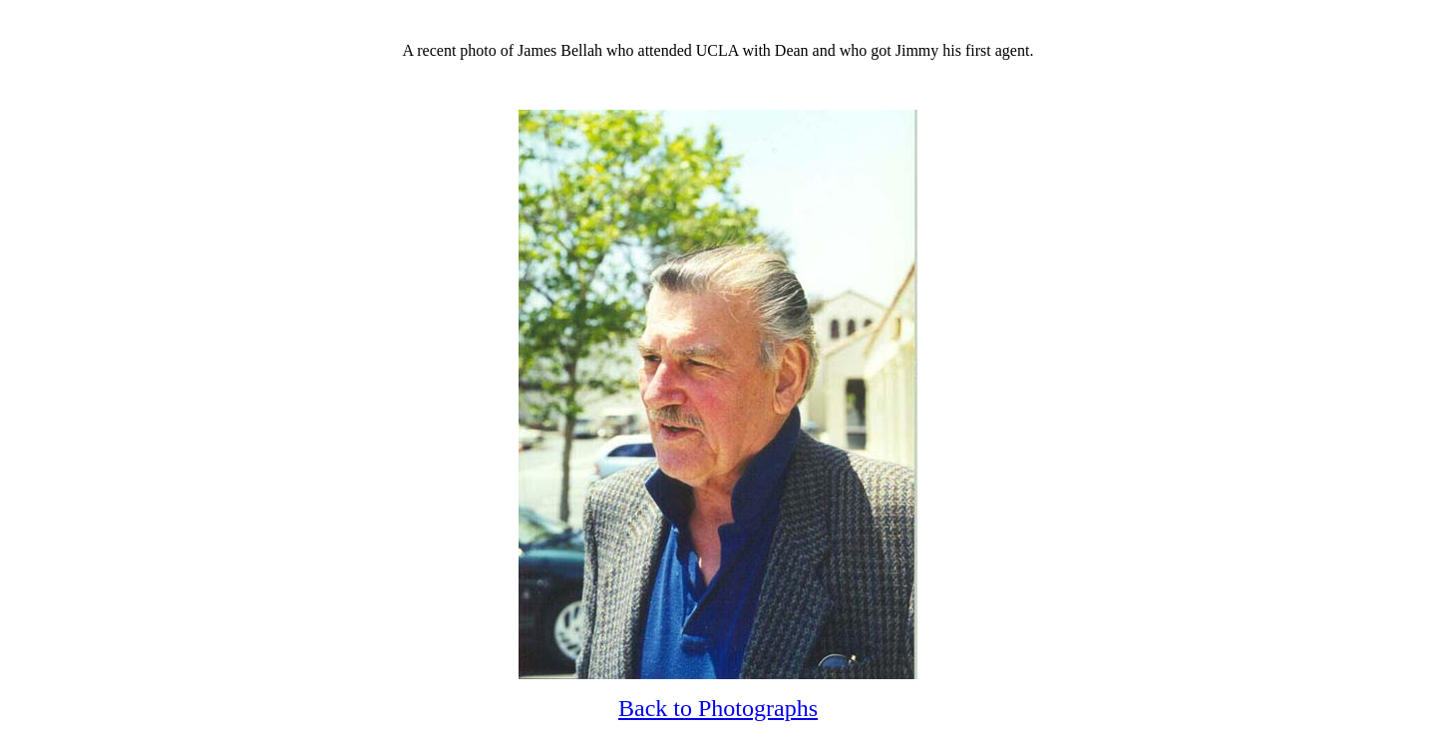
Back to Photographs (718, 708)
